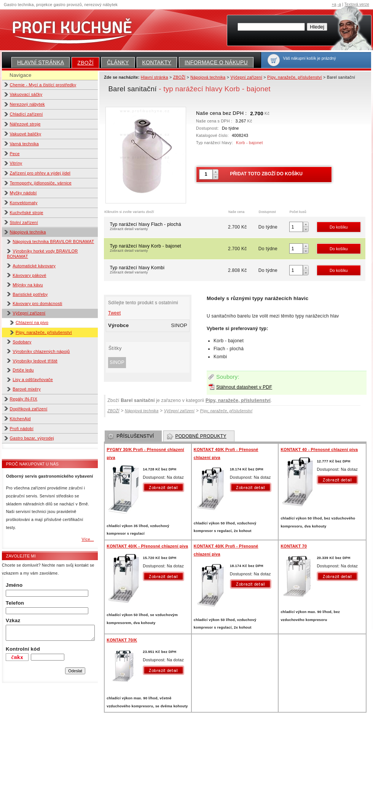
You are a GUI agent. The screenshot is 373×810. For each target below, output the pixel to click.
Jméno (14, 585)
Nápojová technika (28, 232)
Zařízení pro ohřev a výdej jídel (40, 173)
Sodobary (22, 342)
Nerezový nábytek (27, 104)
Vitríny (16, 163)
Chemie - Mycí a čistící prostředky (43, 85)
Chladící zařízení (26, 114)
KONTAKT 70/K (122, 640)
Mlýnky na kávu (28, 285)
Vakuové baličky (25, 134)
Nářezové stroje (25, 124)
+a (334, 4)
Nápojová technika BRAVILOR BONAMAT (53, 241)
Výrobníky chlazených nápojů (41, 351)
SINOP (117, 362)
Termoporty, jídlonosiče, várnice (41, 183)
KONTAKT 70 (294, 546)
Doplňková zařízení (29, 409)
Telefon (15, 603)
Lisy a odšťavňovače (33, 379)
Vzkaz (13, 620)
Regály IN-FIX (24, 399)
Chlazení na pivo (32, 322)
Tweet (114, 313)
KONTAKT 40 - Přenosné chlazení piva (319, 449)
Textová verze (356, 4)
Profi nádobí (22, 428)
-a (339, 4)
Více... (87, 539)
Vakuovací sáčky (26, 94)
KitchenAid (20, 418)
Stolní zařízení (24, 222)
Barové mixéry (27, 389)
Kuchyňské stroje (26, 212)
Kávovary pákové (29, 275)
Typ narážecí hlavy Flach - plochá (168, 227)
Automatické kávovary (34, 266)
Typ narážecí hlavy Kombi (168, 270)
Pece (15, 153)
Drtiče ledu (23, 370)
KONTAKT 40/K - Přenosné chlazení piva (147, 546)
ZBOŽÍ (85, 63)
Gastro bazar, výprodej (32, 438)
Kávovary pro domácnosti (37, 303)
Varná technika (24, 143)
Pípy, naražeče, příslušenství (44, 332)
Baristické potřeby (30, 294)
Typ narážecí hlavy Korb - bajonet (168, 248)
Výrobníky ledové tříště (35, 361)
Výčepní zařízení (29, 313)
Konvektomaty (24, 202)
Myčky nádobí (23, 193)
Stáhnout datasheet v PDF (244, 387)
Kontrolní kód (23, 649)
